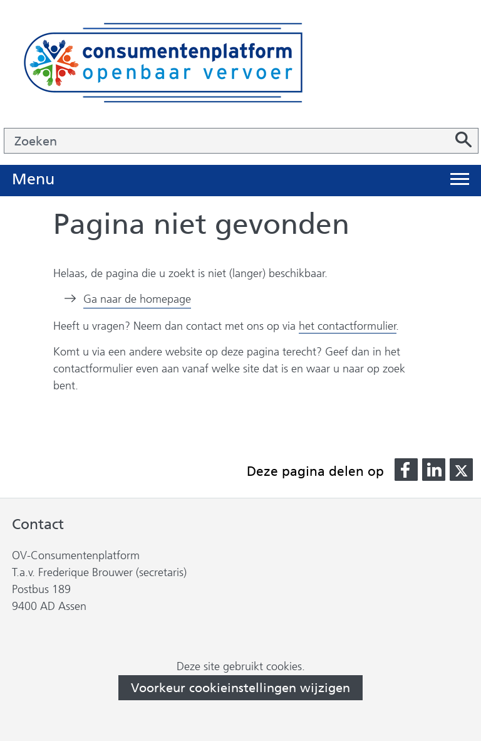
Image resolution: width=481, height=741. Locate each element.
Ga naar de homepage (137, 299)
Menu (33, 180)
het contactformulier (347, 326)
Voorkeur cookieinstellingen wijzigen (240, 687)
